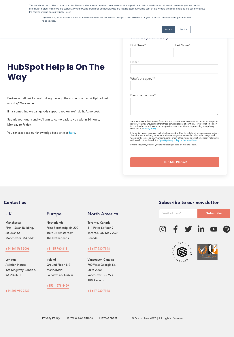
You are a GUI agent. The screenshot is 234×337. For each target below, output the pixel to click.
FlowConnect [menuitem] (108, 318)
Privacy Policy (149, 129)
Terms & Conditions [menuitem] (80, 318)
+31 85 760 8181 (58, 248)
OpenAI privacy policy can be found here (178, 141)
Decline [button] (183, 29)
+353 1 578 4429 (58, 285)
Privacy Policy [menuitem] (51, 318)
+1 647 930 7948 (99, 248)
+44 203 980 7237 (17, 291)
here (72, 133)
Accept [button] (168, 29)
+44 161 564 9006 (17, 248)
